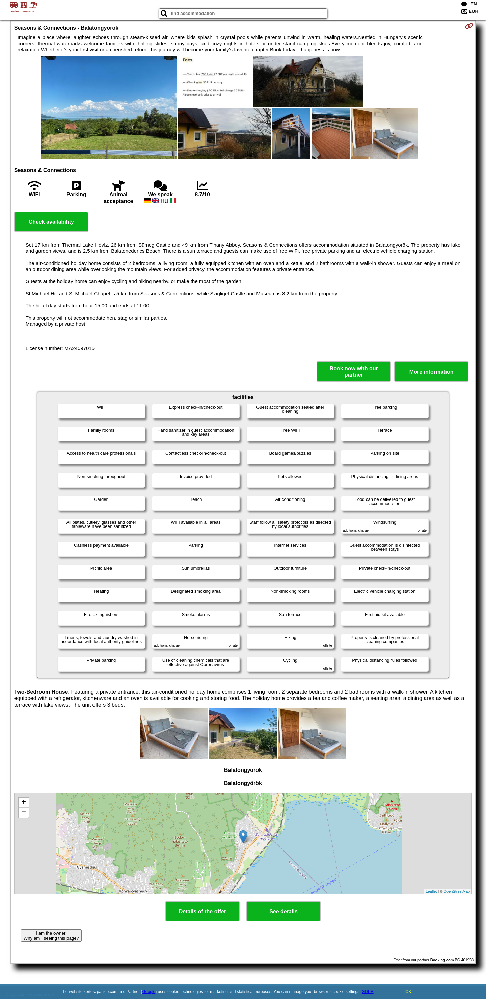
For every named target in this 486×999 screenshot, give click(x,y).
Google (149, 991)
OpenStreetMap (457, 891)
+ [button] (24, 803)
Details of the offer (202, 911)
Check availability (51, 222)
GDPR (368, 991)
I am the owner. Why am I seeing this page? (51, 935)
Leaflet (431, 891)
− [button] (24, 813)
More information (431, 372)
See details (283, 911)
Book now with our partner (354, 372)
